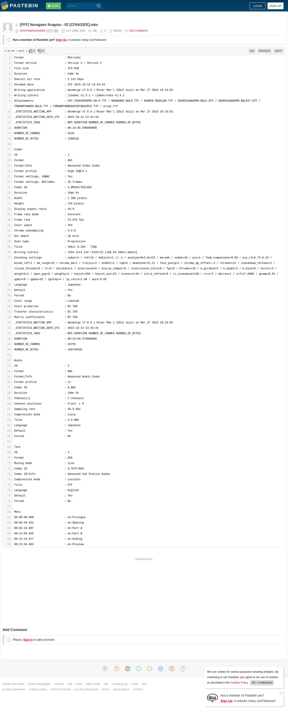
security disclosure (86, 689)
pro (144, 684)
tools (79, 684)
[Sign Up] (212, 698)
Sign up (275, 6)
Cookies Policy (239, 682)
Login (257, 6)
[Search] (98, 5)
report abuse (121, 689)
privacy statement (13, 689)
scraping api (120, 684)
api (106, 684)
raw (252, 50)
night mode (93, 684)
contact (137, 689)
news (135, 684)
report (278, 50)
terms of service (61, 689)
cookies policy (38, 689)
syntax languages (39, 684)
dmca (105, 689)
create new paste (13, 684)
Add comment (138, 30)
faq (70, 684)
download (264, 50)
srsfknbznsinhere (32, 30)
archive (59, 684)
